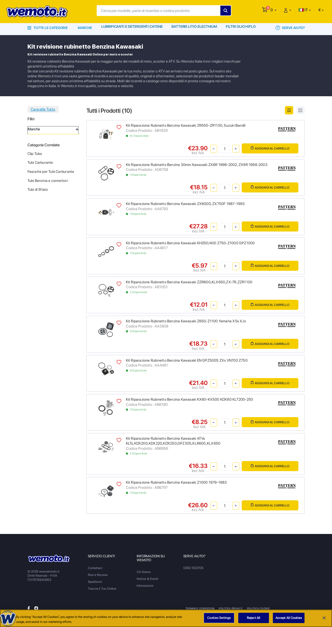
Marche (85, 28)
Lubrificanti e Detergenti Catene (132, 28)
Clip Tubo (34, 153)
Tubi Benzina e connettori (47, 180)
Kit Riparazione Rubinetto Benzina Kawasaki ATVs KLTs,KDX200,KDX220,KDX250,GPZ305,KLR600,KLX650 (173, 441)
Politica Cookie (257, 608)
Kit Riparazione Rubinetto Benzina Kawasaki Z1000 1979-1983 (176, 482)
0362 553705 (193, 568)
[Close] (324, 619)
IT (303, 10)
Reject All (253, 620)
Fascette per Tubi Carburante (50, 171)
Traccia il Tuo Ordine (102, 588)
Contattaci (95, 568)
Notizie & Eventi (147, 579)
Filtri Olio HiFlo (240, 28)
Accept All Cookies (289, 620)
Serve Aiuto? (290, 28)
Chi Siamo (144, 572)
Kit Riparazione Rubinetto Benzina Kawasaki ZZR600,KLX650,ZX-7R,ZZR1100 (189, 282)
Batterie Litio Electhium (194, 28)
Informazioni (145, 585)
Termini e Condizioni (200, 608)
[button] (273, 10)
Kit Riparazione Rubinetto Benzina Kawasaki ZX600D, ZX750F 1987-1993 (185, 204)
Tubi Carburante (40, 162)
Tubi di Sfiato (37, 189)
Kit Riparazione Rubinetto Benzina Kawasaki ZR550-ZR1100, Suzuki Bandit (186, 125)
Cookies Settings (219, 620)
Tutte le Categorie (47, 28)
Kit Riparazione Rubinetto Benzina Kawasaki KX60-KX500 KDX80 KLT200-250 (189, 399)
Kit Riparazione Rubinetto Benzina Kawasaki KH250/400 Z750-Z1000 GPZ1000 (190, 243)
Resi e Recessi (98, 575)
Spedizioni (95, 582)
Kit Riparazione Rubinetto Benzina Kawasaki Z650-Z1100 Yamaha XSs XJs (186, 321)
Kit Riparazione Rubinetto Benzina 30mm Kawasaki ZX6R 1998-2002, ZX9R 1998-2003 (196, 165)
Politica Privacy (230, 608)
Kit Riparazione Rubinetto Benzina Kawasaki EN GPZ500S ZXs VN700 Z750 (187, 360)
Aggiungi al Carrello (270, 148)
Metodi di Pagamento (288, 608)
